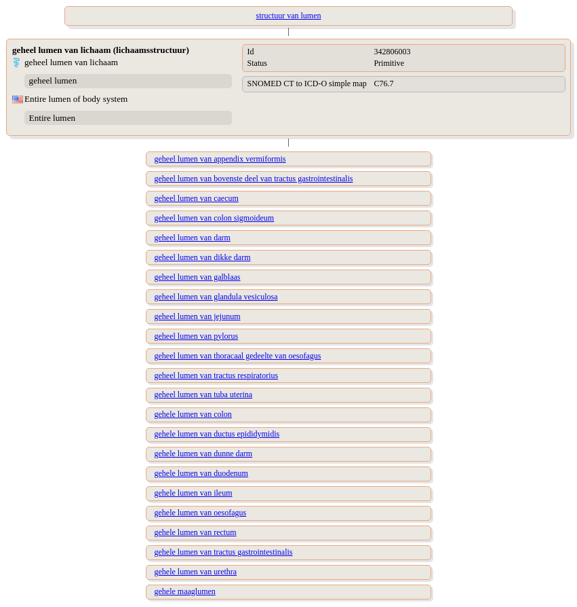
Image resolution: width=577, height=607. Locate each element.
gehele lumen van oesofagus (201, 512)
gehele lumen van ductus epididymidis (217, 434)
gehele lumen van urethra (196, 571)
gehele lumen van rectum (196, 532)
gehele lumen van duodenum (201, 473)
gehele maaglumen (185, 591)
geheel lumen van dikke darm (203, 257)
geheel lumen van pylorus (197, 336)
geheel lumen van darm (193, 237)
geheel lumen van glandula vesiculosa (216, 296)
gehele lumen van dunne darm (204, 453)
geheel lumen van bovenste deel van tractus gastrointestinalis (254, 178)
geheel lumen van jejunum (198, 316)
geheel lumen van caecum (197, 198)
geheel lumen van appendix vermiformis (220, 159)
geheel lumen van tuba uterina (204, 394)
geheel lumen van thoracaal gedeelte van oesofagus (238, 356)
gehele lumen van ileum (194, 493)
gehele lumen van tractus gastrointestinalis (224, 552)
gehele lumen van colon (193, 414)
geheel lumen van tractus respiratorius (217, 375)
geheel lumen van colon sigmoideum (215, 218)
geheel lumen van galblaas (198, 277)
